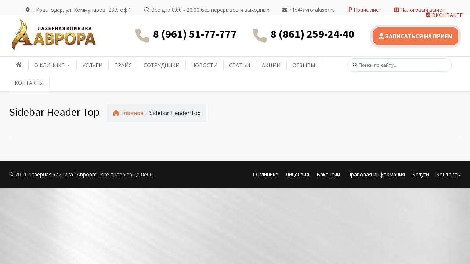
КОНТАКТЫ (29, 82)
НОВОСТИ (204, 65)
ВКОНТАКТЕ (444, 14)
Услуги (420, 174)
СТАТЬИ (239, 65)
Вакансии (328, 174)
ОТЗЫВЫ (303, 65)
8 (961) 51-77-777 (195, 34)
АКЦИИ (271, 65)
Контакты (448, 174)
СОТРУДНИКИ (162, 65)
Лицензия (297, 174)
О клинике (265, 174)
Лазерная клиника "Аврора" (62, 174)
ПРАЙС (123, 65)
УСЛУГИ (92, 65)
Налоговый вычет (419, 9)
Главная (128, 113)
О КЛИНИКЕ (49, 65)
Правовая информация (376, 174)
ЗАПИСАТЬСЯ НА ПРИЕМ (416, 36)
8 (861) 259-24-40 (312, 34)
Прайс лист (365, 9)
